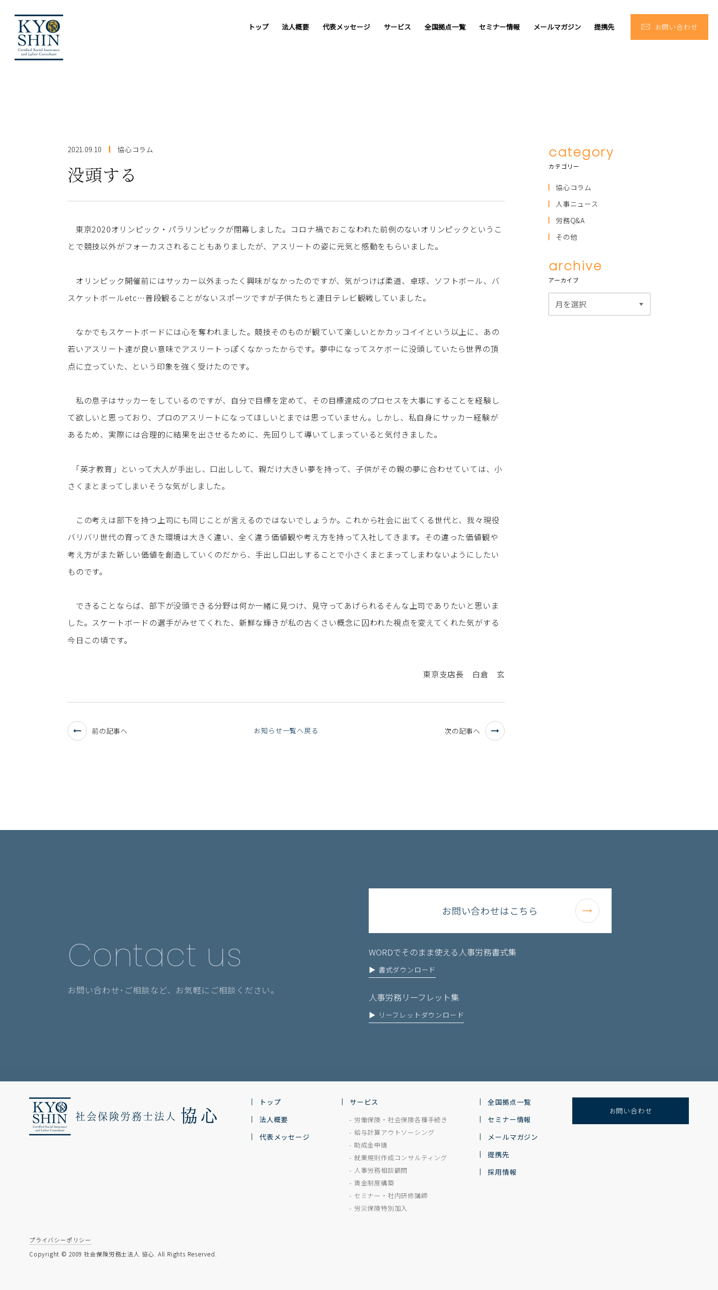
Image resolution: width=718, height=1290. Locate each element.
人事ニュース (577, 203)
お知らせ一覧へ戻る (286, 730)
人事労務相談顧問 (381, 1170)
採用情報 (502, 1171)
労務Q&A (570, 220)
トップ (258, 27)
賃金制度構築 (374, 1183)
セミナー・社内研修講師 (391, 1195)
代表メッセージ (346, 27)
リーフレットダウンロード (421, 1032)
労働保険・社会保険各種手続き (401, 1119)
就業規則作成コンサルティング (400, 1157)
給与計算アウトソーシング (394, 1132)
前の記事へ (98, 731)
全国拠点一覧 (445, 27)
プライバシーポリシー (60, 1240)
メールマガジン (557, 27)
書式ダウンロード (407, 986)
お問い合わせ (630, 1110)
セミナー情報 (499, 27)
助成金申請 (371, 1145)
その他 (566, 236)
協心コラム (574, 187)
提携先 (604, 27)
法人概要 (295, 27)
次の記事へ (474, 731)
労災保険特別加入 (381, 1208)
